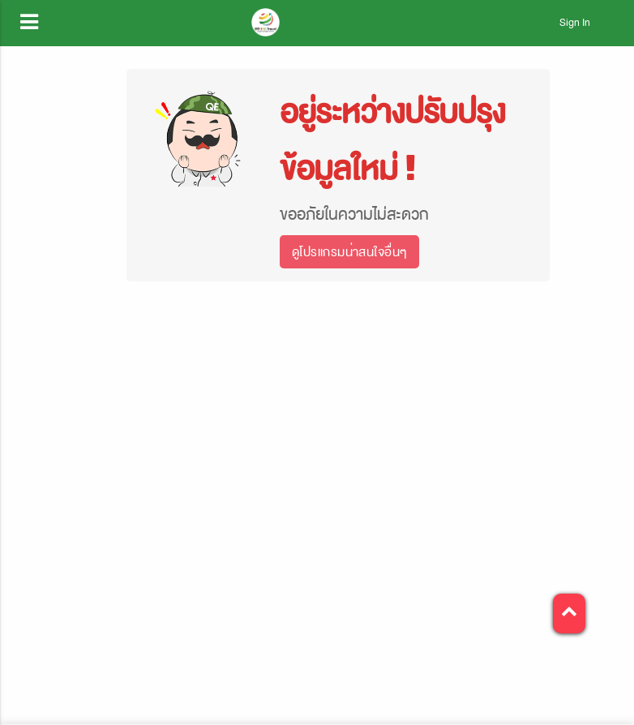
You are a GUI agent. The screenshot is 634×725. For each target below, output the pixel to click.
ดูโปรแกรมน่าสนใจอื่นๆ (349, 252)
